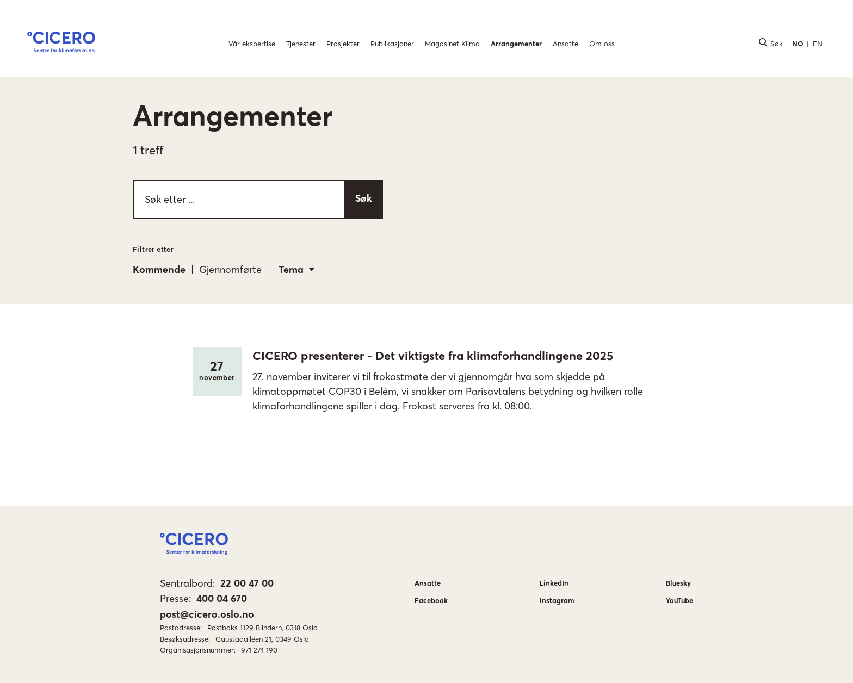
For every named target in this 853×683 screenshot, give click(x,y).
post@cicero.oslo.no (207, 614)
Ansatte (428, 583)
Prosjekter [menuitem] (343, 43)
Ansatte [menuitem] (565, 43)
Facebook (431, 600)
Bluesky (678, 583)
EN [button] (818, 43)
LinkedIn (554, 583)
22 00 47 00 (247, 583)
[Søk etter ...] (238, 199)
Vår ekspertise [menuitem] (251, 43)
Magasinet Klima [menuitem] (452, 43)
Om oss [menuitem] (602, 43)
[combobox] (296, 269)
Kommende (159, 269)
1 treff (148, 150)
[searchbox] (258, 199)
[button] (61, 44)
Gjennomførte (230, 269)
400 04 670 (221, 598)
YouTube (679, 600)
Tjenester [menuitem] (301, 43)
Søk (363, 198)
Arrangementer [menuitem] (516, 43)
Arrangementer (232, 115)
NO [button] (797, 43)
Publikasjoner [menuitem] (392, 43)
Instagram (557, 600)
